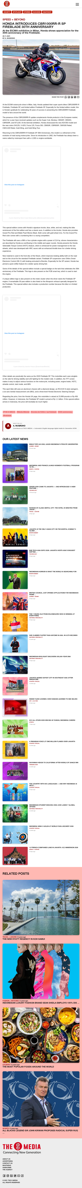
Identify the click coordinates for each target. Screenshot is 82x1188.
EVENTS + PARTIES (34, 469)
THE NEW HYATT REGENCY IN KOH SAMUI (24, 939)
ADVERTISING (8, 1161)
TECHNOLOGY (33, 490)
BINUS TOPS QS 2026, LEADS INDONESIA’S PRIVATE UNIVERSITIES (53, 444)
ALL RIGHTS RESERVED (11, 1182)
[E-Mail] (78, 97)
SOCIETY (7, 12)
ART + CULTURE (33, 701)
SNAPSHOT (47, 12)
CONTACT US (7, 1163)
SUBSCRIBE (7, 1167)
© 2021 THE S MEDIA (10, 1180)
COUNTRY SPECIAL (34, 681)
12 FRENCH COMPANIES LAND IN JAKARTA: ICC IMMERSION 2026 (53, 847)
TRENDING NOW (33, 764)
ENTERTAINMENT (33, 533)
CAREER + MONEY (34, 446)
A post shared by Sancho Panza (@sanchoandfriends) (31, 366)
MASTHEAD (7, 1165)
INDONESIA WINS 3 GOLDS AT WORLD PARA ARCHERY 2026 (51, 826)
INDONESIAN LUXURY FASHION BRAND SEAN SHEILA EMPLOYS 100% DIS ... (41, 1003)
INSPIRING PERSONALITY (36, 617)
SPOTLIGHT (17, 12)
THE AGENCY (7, 1170)
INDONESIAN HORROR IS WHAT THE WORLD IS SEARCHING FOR (52, 572)
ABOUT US (6, 1159)
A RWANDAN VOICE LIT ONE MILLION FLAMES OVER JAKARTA (52, 741)
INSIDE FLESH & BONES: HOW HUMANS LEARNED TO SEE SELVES (53, 699)
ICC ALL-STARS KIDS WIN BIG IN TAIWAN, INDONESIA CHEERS (52, 720)
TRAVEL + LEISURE (34, 511)
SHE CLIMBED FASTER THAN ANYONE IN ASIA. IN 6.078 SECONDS (53, 635)
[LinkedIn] (72, 97)
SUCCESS (36, 12)
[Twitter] (75, 97)
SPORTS (31, 722)
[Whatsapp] (65, 97)
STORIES (27, 12)
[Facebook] (69, 97)
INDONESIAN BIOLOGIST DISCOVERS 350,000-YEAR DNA (50, 656)
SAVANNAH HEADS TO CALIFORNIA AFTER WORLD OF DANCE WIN (53, 763)
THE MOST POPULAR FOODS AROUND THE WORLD (28, 1067)
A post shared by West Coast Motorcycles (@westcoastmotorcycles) (31, 218)
